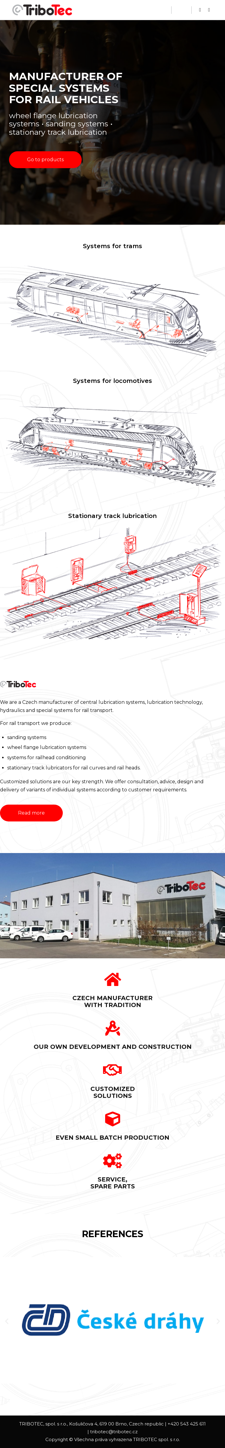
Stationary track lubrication (112, 515)
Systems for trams (112, 246)
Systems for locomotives (112, 380)
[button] (45, 159)
